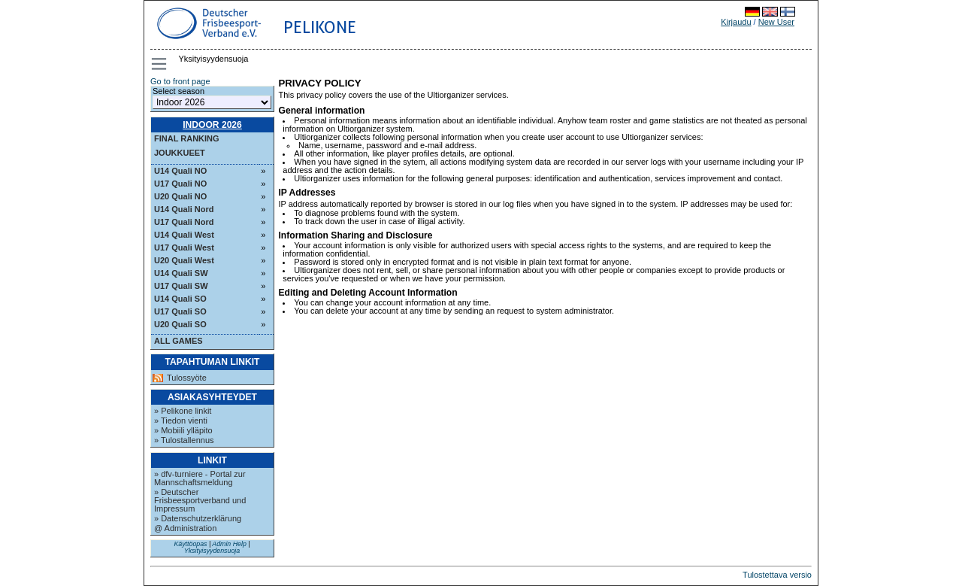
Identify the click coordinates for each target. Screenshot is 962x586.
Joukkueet (179, 152)
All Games (178, 340)
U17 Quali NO (180, 183)
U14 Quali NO (180, 170)
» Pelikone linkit (182, 410)
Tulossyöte (187, 378)
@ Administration (185, 528)
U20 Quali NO (180, 196)
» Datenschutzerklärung (197, 518)
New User (776, 21)
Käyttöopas (190, 544)
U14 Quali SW (181, 273)
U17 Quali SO (180, 311)
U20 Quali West (184, 260)
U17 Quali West (184, 247)
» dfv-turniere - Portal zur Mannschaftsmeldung (200, 478)
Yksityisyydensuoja (212, 550)
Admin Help (229, 544)
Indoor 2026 (212, 124)
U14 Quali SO (180, 298)
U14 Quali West (184, 234)
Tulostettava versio (777, 574)
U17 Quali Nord (183, 221)
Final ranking (186, 138)
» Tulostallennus (184, 440)
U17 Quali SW (181, 285)
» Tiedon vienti (180, 420)
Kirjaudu (736, 21)
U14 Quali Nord (183, 209)
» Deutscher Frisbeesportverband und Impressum (200, 500)
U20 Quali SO (180, 324)
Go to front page (180, 81)
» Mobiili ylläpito (183, 430)
